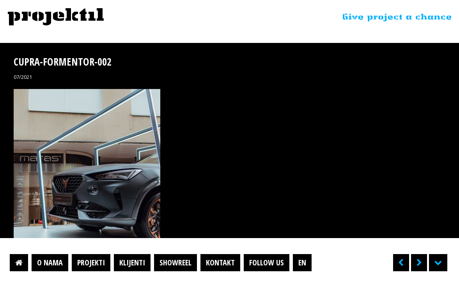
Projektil (56, 17)
